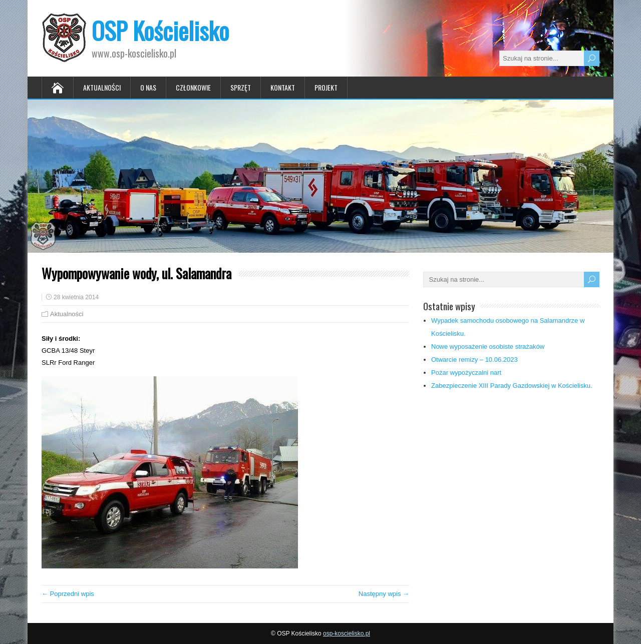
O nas (148, 87)
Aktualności (102, 87)
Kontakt (282, 87)
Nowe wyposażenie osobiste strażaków (487, 346)
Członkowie (193, 87)
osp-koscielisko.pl (346, 633)
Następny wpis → (384, 593)
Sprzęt (240, 87)
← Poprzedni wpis (68, 593)
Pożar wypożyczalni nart (466, 372)
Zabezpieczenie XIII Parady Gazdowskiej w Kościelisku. (511, 385)
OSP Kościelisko (160, 30)
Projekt (326, 87)
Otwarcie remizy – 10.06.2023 (474, 359)
